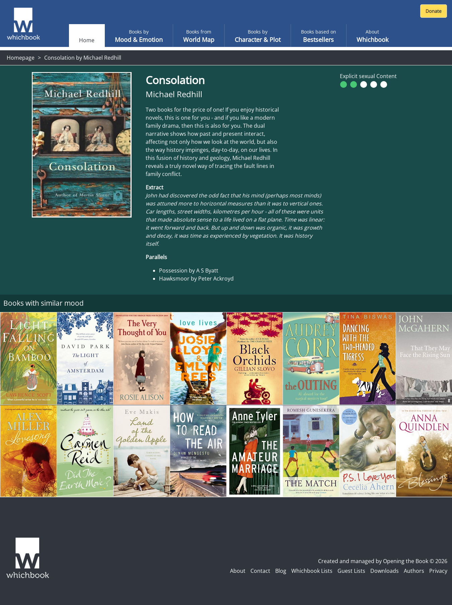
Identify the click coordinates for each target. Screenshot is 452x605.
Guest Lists (351, 570)
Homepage (20, 57)
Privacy (438, 570)
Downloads (384, 570)
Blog (280, 570)
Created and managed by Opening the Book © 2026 (382, 561)
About (237, 570)
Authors (414, 570)
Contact (260, 570)
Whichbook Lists (311, 570)
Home (86, 40)
